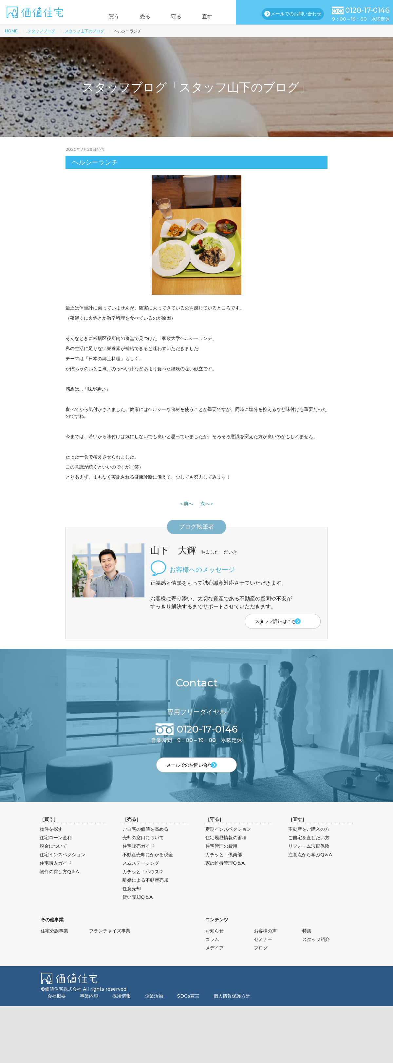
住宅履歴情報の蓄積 (226, 850)
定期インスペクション (228, 841)
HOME (11, 30)
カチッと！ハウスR (142, 884)
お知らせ (214, 943)
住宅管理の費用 (221, 858)
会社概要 (56, 1008)
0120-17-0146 (367, 10)
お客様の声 (265, 943)
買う (104, 16)
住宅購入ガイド (56, 875)
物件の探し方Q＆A (59, 884)
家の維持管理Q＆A (225, 875)
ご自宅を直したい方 (308, 850)
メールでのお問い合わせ (296, 14)
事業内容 (89, 1008)
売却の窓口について (143, 850)
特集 (306, 943)
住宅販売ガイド (138, 858)
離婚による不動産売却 (145, 892)
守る (179, 16)
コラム (212, 951)
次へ (205, 503)
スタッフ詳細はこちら (264, 622)
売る (142, 16)
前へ (188, 503)
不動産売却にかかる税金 (147, 867)
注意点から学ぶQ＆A (310, 867)
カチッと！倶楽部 (223, 867)
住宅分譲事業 (54, 943)
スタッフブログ (41, 30)
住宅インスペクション (62, 867)
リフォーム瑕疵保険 (308, 858)
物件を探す (51, 841)
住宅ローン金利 (56, 850)
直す (217, 16)
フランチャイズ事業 (109, 943)
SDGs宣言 (188, 1008)
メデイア (214, 960)
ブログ (261, 960)
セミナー (263, 951)
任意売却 (131, 901)
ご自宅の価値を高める (145, 841)
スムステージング (140, 875)
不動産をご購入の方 (308, 841)
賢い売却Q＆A (137, 909)
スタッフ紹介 (316, 951)
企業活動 (154, 1008)
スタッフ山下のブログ (84, 30)
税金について (53, 858)
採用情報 (121, 1008)
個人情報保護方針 (232, 1008)
